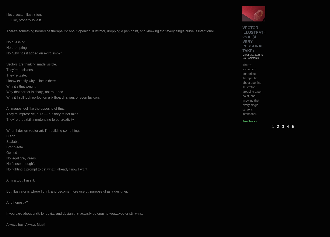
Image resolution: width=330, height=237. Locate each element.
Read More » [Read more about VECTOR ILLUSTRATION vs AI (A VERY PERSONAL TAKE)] (249, 121)
